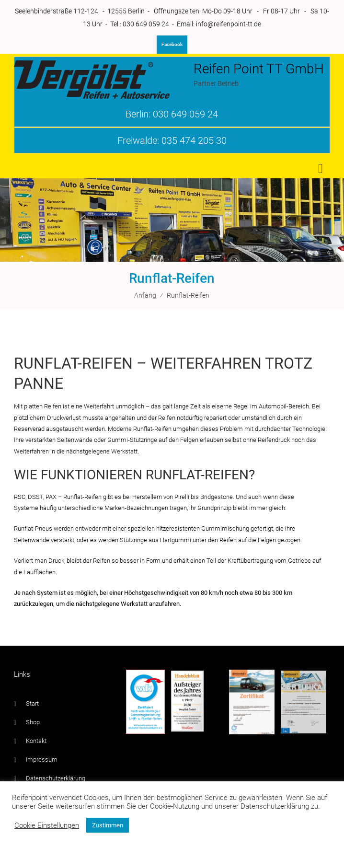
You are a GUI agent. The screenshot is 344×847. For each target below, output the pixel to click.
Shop (33, 722)
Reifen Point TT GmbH (259, 69)
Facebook (172, 44)
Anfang (145, 295)
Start (32, 703)
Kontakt (36, 740)
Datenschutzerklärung (55, 778)
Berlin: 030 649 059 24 (172, 114)
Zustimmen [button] (107, 825)
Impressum (41, 759)
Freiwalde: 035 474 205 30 (172, 140)
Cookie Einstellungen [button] (46, 825)
